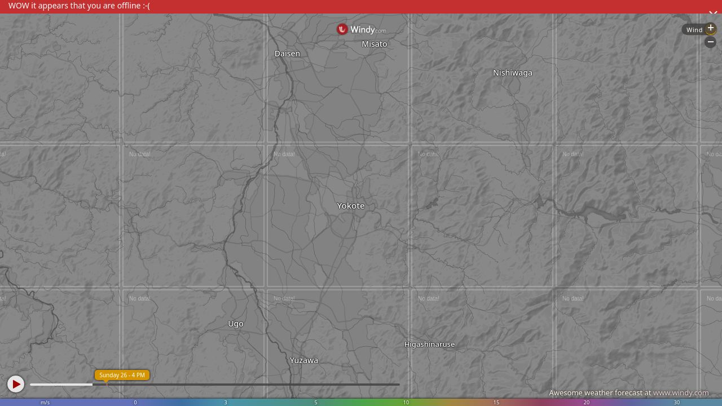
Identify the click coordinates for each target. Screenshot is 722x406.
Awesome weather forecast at (629, 392)
